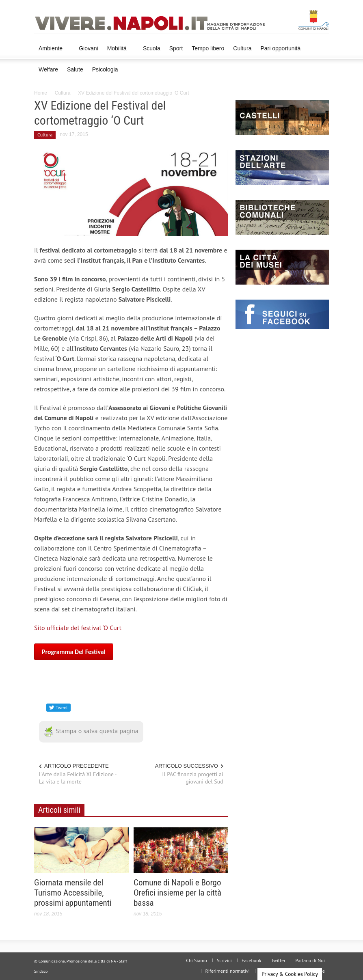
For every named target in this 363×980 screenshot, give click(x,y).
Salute (75, 69)
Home (40, 93)
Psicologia (105, 69)
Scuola (151, 48)
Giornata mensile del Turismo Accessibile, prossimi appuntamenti (73, 893)
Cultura (242, 48)
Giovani (88, 48)
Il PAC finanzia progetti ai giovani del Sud (192, 778)
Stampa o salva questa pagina (91, 731)
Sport (176, 48)
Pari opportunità (280, 48)
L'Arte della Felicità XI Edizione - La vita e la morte (78, 778)
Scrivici (224, 960)
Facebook (251, 960)
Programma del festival (74, 652)
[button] (321, 48)
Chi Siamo (196, 960)
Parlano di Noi (310, 960)
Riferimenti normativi (227, 971)
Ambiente (51, 52)
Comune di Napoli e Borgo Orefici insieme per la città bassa (177, 893)
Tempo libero (208, 48)
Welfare (48, 69)
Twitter (278, 960)
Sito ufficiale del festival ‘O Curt (77, 628)
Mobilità (118, 52)
